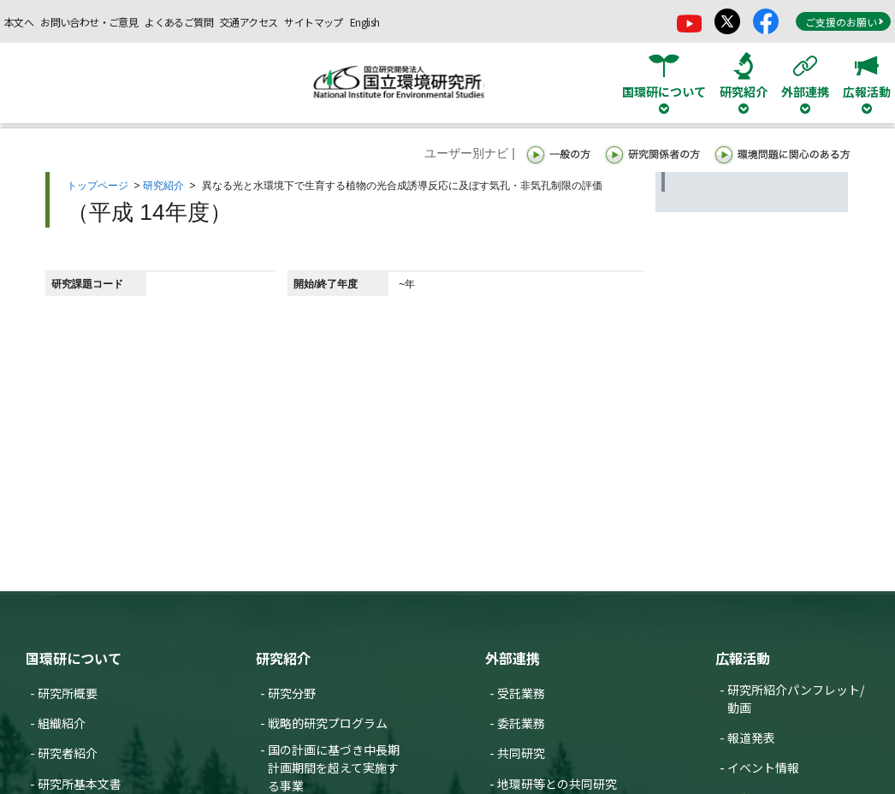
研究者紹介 (68, 752)
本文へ (18, 22)
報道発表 (751, 737)
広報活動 (742, 658)
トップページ (97, 186)
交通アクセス (248, 22)
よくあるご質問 (179, 22)
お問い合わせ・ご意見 (89, 22)
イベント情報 (763, 767)
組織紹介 (62, 723)
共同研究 (521, 752)
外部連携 (512, 658)
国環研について (74, 658)
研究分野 (292, 693)
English (365, 22)
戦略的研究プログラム (328, 723)
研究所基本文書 (80, 783)
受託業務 (521, 693)
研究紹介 (163, 186)
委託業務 (521, 723)
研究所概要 (68, 693)
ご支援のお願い (844, 22)
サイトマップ (313, 22)
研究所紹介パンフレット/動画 (795, 698)
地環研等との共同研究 (557, 783)
